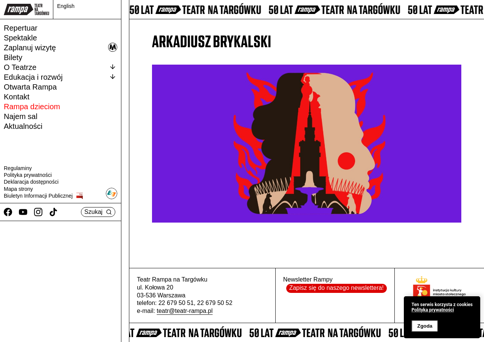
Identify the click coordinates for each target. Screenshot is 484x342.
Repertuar (20, 28)
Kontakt (16, 97)
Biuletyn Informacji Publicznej (43, 196)
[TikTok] (53, 212)
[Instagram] (38, 212)
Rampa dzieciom (32, 106)
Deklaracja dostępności (31, 182)
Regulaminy (18, 168)
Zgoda (424, 326)
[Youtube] (23, 212)
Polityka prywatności (28, 175)
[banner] (442, 317)
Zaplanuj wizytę (60, 47)
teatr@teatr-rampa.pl (185, 311)
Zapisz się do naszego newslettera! (336, 288)
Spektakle (20, 38)
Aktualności (23, 126)
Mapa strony (18, 189)
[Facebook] (8, 212)
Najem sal (20, 116)
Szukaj (98, 212)
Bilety (13, 57)
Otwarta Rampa (30, 87)
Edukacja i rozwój (60, 76)
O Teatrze (60, 66)
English (65, 6)
